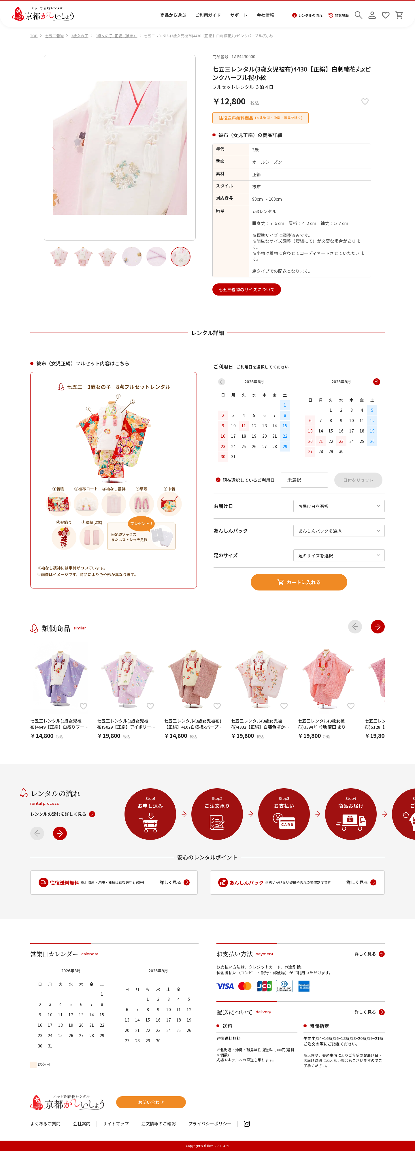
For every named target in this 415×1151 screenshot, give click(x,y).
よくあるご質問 (45, 1124)
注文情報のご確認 (158, 1124)
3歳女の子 (79, 35)
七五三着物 (54, 35)
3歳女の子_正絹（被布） (116, 35)
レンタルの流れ (307, 15)
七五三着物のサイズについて (246, 289)
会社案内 (81, 1124)
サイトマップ (116, 1124)
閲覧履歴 (338, 15)
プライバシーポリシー (209, 1124)
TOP (33, 35)
